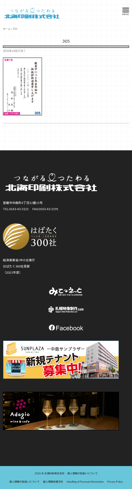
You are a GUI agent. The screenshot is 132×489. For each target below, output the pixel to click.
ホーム (6, 28)
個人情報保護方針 (53, 481)
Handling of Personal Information (85, 481)
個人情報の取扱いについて (82, 473)
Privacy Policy (115, 481)
